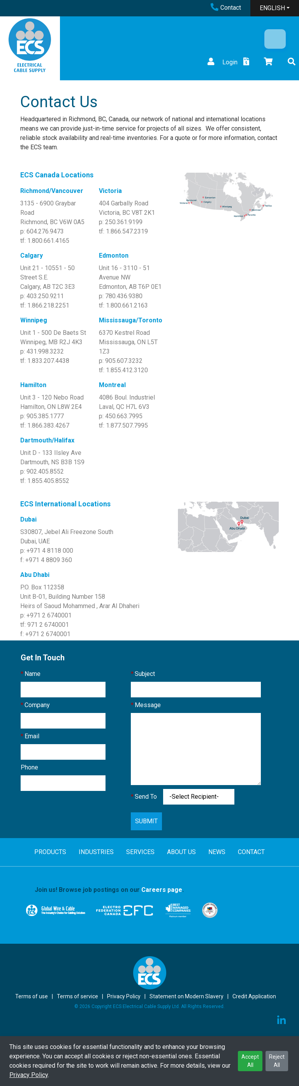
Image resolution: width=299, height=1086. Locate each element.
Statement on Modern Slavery (186, 996)
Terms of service (77, 996)
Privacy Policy (28, 1075)
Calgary (31, 255)
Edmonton (113, 255)
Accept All (250, 1061)
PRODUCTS (50, 852)
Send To (146, 796)
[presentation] (80, 814)
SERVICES (140, 852)
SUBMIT (146, 821)
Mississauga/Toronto (130, 320)
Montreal (112, 385)
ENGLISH (272, 8)
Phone (29, 767)
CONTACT (251, 852)
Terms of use (31, 996)
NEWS (216, 852)
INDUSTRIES (96, 852)
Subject (145, 673)
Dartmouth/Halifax (47, 440)
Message (148, 705)
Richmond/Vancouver (51, 191)
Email (32, 736)
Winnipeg (33, 320)
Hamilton (33, 385)
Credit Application (254, 996)
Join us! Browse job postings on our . (109, 889)
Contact (226, 7)
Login (221, 62)
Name (32, 673)
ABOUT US (181, 852)
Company (37, 705)
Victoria (110, 191)
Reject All (277, 1061)
